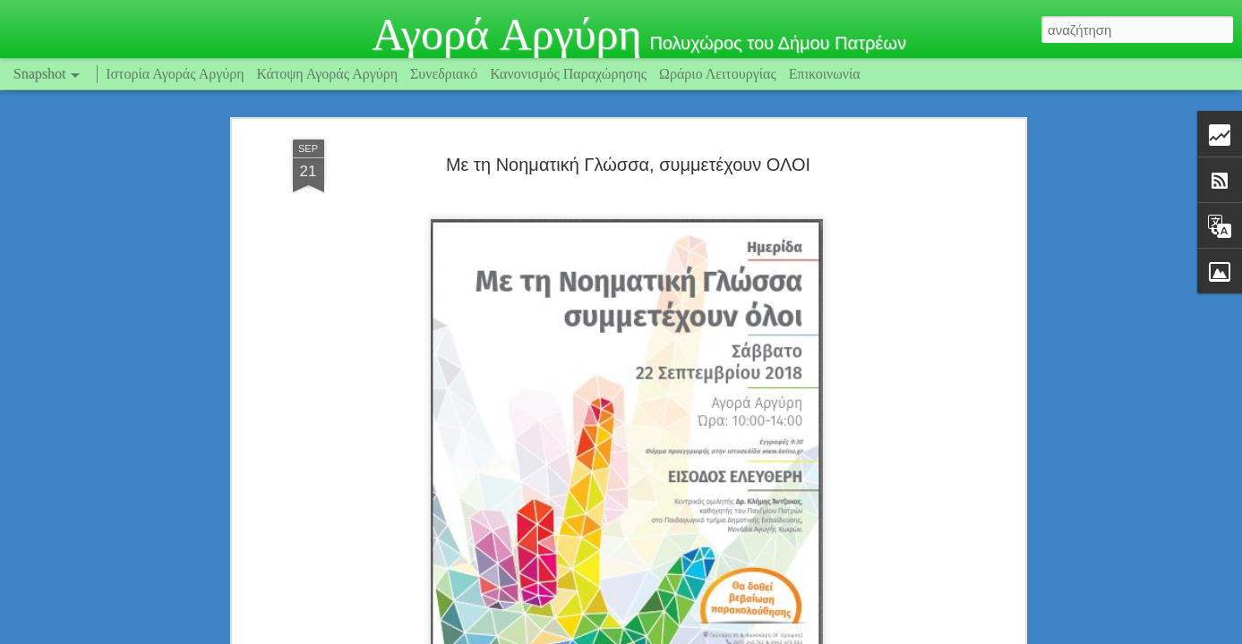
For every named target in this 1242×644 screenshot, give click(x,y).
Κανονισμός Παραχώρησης (570, 73)
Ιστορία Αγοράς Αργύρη (175, 73)
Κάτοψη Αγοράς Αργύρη (327, 73)
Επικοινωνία (825, 73)
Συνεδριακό (443, 73)
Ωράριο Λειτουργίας (719, 73)
